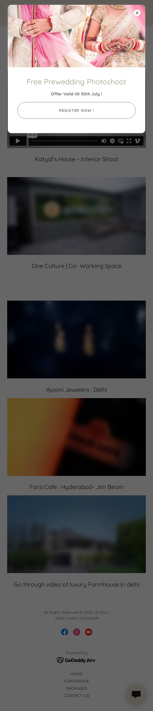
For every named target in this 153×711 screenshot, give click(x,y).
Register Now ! (76, 110)
